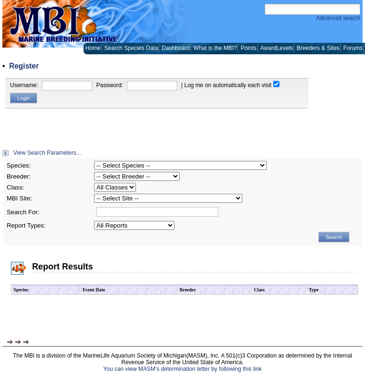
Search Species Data (131, 48)
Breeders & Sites (318, 48)
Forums (353, 48)
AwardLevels (276, 48)
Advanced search (338, 18)
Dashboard (176, 48)
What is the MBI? (215, 48)
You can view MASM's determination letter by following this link (182, 369)
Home (93, 48)
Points (248, 48)
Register (23, 66)
